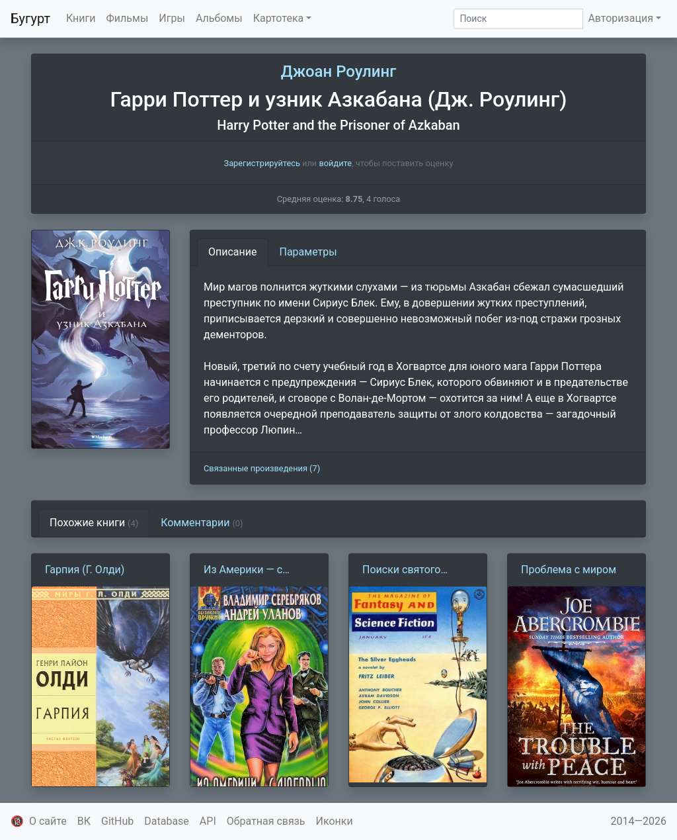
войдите (335, 163)
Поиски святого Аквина (401, 570)
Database (166, 821)
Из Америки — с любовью (243, 570)
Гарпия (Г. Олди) (84, 569)
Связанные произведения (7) (262, 468)
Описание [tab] (232, 252)
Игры (172, 18)
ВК (84, 821)
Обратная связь (266, 821)
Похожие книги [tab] (94, 522)
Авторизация (620, 18)
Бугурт (30, 18)
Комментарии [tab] (202, 522)
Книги (81, 18)
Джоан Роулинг (339, 71)
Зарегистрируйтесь (262, 163)
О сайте (48, 821)
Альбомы (219, 18)
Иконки (334, 821)
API (208, 821)
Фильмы (127, 18)
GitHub (117, 821)
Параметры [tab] (308, 252)
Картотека (278, 18)
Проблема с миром (568, 569)
